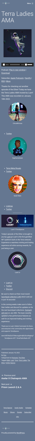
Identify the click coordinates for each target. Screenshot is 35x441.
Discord (9, 289)
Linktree (9, 206)
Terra (16, 360)
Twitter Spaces (10, 363)
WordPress (21, 433)
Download (5, 73)
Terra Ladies (23, 360)
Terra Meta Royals (13, 168)
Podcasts (15, 358)
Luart (12, 360)
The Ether (22, 358)
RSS (3, 81)
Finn (4, 355)
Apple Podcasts (17, 78)
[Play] (4, 65)
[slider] (15, 64)
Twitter (9, 134)
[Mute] (26, 65)
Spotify (28, 78)
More (8, 81)
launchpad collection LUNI (11, 297)
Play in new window (17, 70)
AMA (8, 360)
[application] (17, 64)
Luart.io (9, 237)
